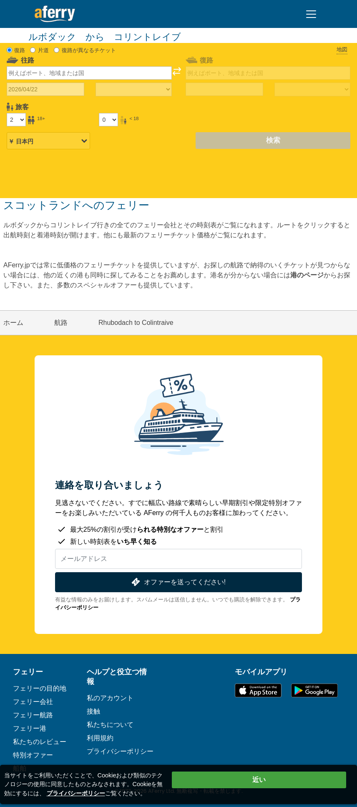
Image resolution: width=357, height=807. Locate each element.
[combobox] (89, 73)
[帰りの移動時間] (312, 90)
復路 (19, 50)
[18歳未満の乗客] (108, 119)
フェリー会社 (33, 701)
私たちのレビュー (39, 742)
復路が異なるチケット (89, 50)
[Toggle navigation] (311, 14)
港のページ (307, 275)
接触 (93, 711)
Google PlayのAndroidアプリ (314, 690)
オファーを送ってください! (178, 582)
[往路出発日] (45, 89)
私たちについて (110, 724)
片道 (43, 50)
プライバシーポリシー (120, 751)
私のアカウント (110, 698)
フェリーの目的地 (39, 688)
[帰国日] (224, 89)
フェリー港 (29, 728)
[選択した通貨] (48, 141)
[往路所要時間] (133, 90)
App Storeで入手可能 (258, 690)
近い (259, 779)
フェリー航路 (33, 715)
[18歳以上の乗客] (16, 119)
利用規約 (100, 738)
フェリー (28, 672)
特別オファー (33, 755)
